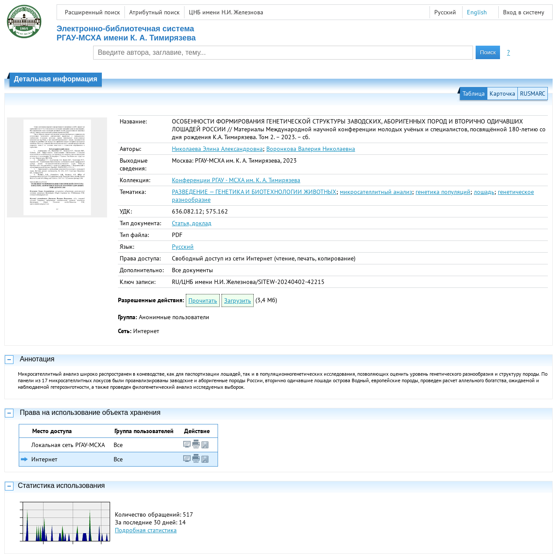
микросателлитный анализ (376, 192)
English (477, 12)
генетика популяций (443, 192)
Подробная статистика (146, 530)
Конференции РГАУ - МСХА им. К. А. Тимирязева (236, 180)
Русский (183, 246)
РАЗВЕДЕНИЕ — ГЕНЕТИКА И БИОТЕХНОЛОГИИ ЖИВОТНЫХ (254, 192)
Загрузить (237, 300)
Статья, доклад (191, 223)
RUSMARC (532, 93)
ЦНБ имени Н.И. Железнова (226, 12)
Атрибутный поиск (154, 12)
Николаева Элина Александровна (217, 149)
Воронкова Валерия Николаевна (310, 149)
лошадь (484, 192)
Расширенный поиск (92, 12)
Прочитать (202, 300)
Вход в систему (523, 12)
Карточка (502, 93)
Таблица (474, 93)
